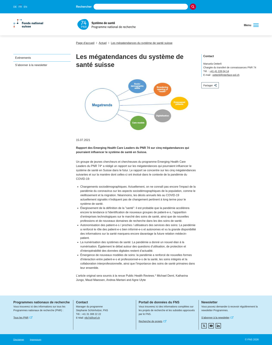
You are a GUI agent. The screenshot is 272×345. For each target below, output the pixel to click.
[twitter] (204, 325)
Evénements (23, 57)
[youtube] (211, 325)
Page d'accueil (85, 43)
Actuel (101, 43)
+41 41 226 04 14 (219, 71)
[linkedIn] (218, 325)
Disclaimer (18, 339)
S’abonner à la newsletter (31, 65)
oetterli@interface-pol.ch (225, 75)
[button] (251, 25)
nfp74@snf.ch (92, 317)
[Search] (193, 7)
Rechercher (84, 6)
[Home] (158, 24)
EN (25, 6)
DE (15, 6)
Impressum (35, 339)
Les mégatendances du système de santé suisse (140, 43)
